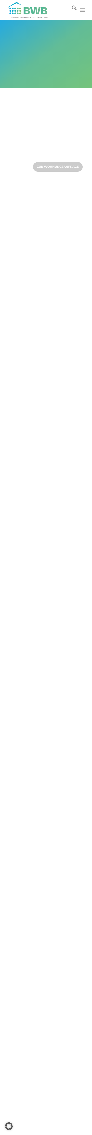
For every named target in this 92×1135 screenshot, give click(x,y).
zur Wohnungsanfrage (58, 166)
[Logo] (38, 10)
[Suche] (72, 10)
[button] (9, 1126)
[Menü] (82, 10)
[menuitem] (72, 10)
